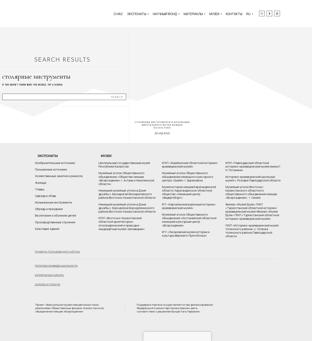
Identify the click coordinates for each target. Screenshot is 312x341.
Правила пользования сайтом (57, 251)
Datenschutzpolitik (47, 284)
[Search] (117, 97)
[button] (262, 13)
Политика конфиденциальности (56, 266)
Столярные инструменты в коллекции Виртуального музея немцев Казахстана (162, 125)
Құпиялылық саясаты (49, 275)
